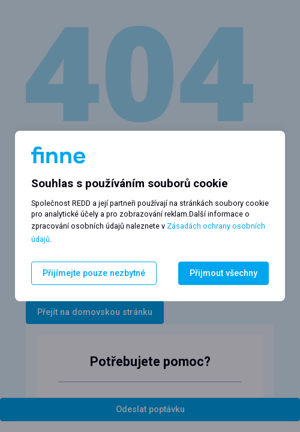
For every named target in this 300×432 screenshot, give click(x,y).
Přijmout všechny (223, 273)
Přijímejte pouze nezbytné (94, 273)
